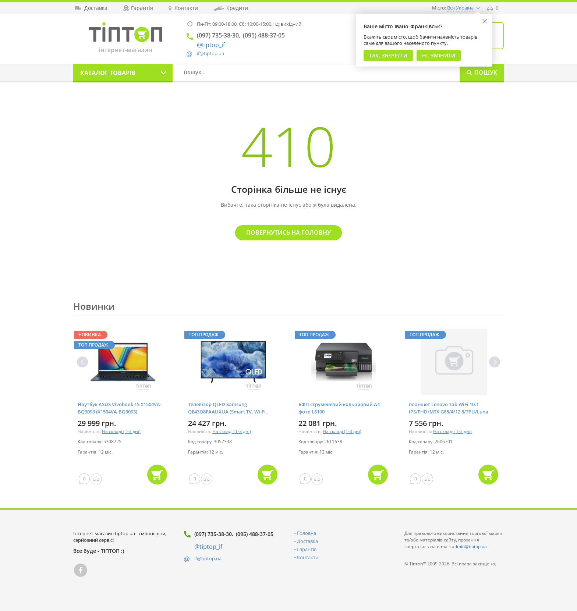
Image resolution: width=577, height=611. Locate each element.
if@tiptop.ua (208, 558)
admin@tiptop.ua (469, 546)
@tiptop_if (211, 45)
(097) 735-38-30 (213, 533)
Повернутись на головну (288, 232)
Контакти (307, 557)
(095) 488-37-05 (254, 533)
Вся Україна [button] (460, 7)
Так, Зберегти (388, 55)
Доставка (307, 541)
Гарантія (306, 549)
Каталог (107, 73)
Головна (306, 533)
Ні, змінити (438, 55)
